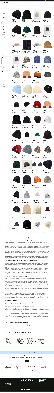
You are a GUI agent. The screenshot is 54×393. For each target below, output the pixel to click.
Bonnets (3, 12)
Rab (6, 328)
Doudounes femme (8, 335)
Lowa (6, 330)
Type (6, 67)
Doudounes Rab (40, 337)
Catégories (6, 11)
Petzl (38, 330)
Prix (6, 37)
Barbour (17, 330)
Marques (6, 22)
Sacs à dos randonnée (19, 336)
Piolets (17, 337)
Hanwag (39, 328)
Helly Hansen (18, 329)
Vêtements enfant (29, 335)
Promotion (6, 74)
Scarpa (28, 328)
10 (34, 239)
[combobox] (6, 24)
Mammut (28, 330)
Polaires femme (8, 337)
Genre (6, 17)
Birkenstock (39, 329)
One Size (3, 60)
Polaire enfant (29, 336)
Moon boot (17, 328)
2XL (8, 62)
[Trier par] (48, 8)
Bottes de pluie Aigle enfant (30, 337)
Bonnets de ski (4, 13)
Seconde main (38, 4)
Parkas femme (7, 336)
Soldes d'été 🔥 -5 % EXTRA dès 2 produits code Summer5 (27, 5)
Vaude (28, 329)
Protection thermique (6, 86)
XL (6, 62)
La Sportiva (7, 329)
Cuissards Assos (40, 335)
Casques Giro (40, 336)
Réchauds (17, 335)
